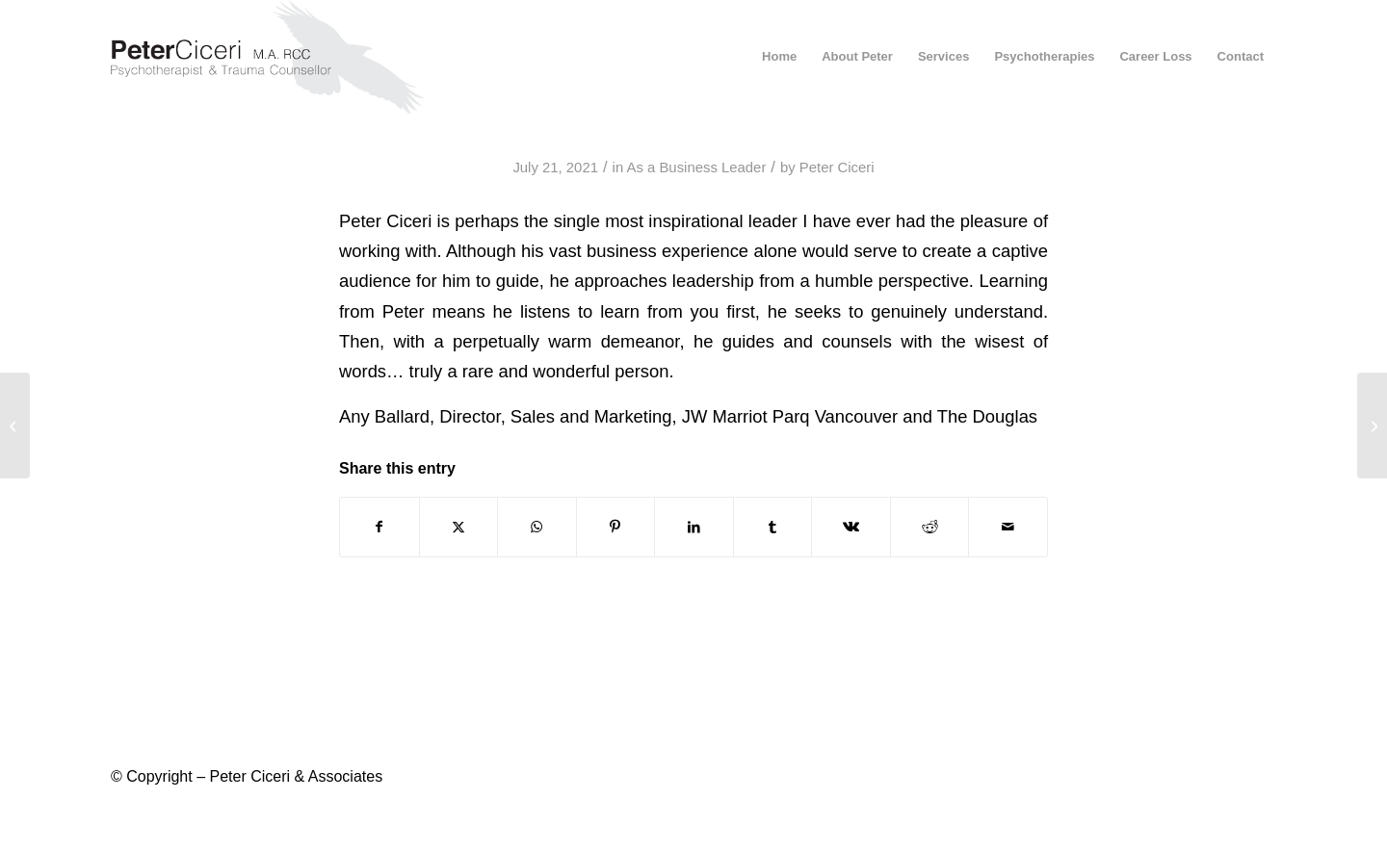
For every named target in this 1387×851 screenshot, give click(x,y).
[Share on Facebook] (379, 527)
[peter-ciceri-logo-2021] (285, 57)
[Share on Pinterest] (616, 527)
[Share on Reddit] (930, 527)
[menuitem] (779, 57)
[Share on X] (459, 527)
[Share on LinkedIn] (694, 527)
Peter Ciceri (837, 167)
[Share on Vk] (851, 527)
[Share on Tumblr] (773, 527)
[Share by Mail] (1008, 527)
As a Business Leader (696, 167)
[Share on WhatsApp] (537, 527)
